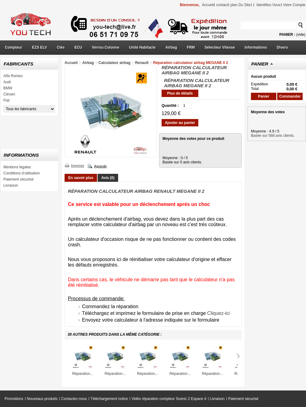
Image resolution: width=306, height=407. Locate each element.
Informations (256, 47)
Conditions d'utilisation (21, 173)
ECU (78, 47)
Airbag (171, 47)
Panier (259, 63)
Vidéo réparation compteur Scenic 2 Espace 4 (169, 399)
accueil (208, 5)
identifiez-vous (268, 5)
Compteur (13, 47)
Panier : (287, 34)
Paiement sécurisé (18, 179)
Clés (61, 47)
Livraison (10, 185)
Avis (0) (107, 178)
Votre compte (294, 5)
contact (222, 5)
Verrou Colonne (105, 47)
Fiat (6, 100)
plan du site (240, 5)
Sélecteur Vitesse (220, 47)
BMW (7, 88)
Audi (7, 82)
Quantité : (170, 105)
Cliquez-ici (218, 313)
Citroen (9, 94)
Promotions (14, 399)
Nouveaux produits (42, 399)
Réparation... (82, 374)
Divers (282, 47)
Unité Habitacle (142, 47)
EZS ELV (39, 47)
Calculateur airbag (115, 63)
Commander (289, 96)
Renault (141, 63)
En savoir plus (80, 178)
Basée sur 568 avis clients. (273, 135)
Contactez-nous (74, 399)
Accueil (71, 63)
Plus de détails (180, 93)
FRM (191, 47)
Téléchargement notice (109, 399)
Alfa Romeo (13, 76)
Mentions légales (17, 167)
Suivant (238, 356)
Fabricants (18, 63)
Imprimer (77, 165)
